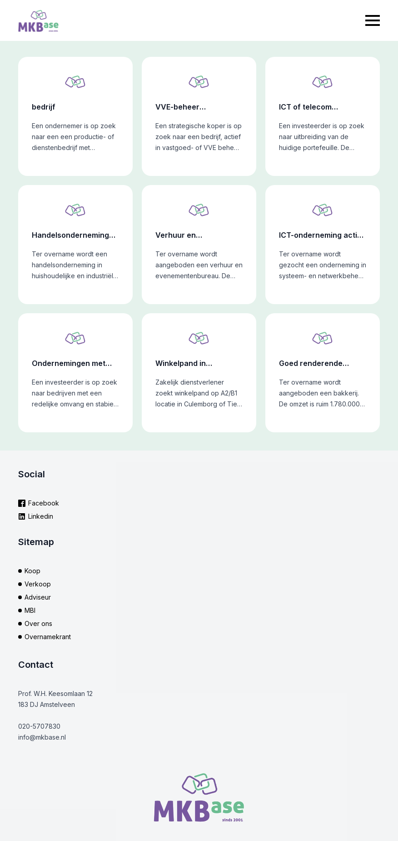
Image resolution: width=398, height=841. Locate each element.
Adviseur (38, 597)
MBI (30, 610)
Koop (32, 571)
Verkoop (38, 584)
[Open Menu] (372, 20)
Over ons (38, 623)
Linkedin (40, 516)
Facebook (43, 503)
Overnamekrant (48, 637)
